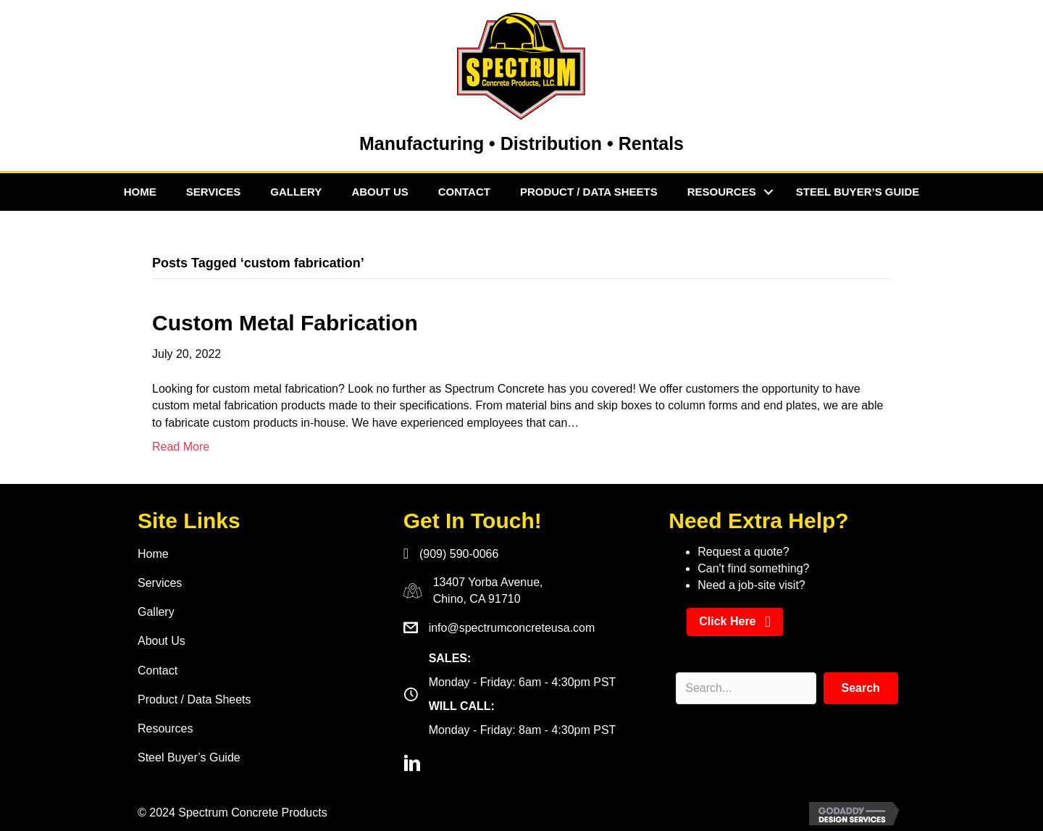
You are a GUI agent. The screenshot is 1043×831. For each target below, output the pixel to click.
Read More (180, 446)
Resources (721, 191)
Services (213, 191)
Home (140, 191)
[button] (734, 622)
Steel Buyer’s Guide (858, 191)
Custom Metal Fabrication (285, 323)
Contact (464, 191)
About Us (379, 191)
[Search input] (746, 688)
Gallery (296, 191)
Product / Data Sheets (589, 191)
